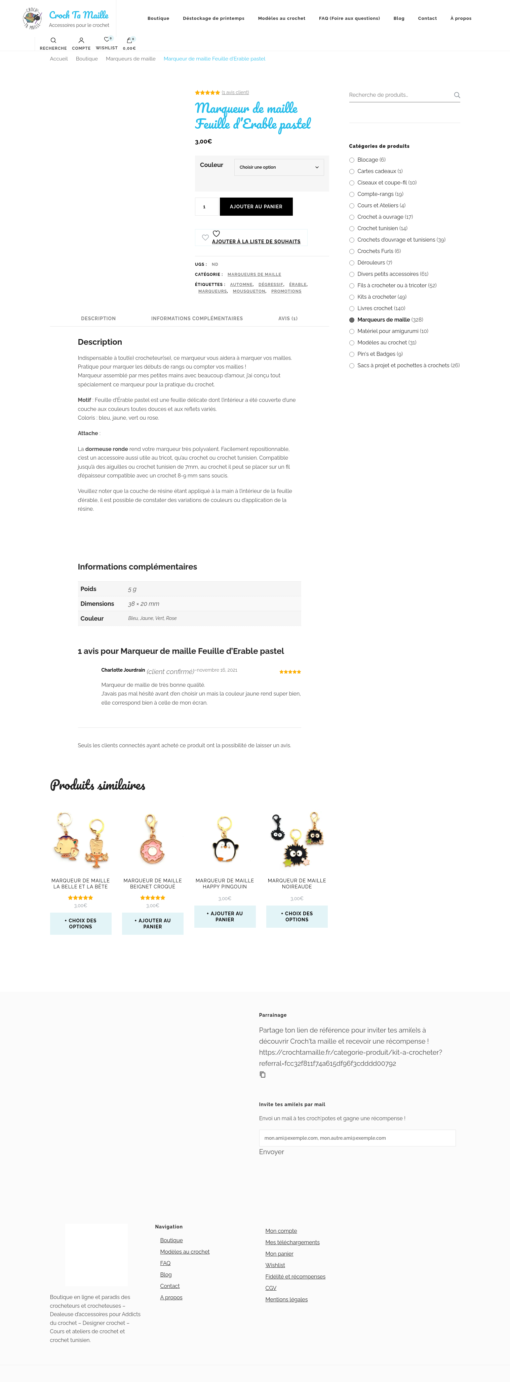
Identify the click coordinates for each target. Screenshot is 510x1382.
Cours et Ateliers (378, 205)
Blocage (368, 160)
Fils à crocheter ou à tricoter (392, 285)
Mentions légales (287, 1299)
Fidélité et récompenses (296, 1276)
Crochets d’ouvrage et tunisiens (396, 240)
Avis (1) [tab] (288, 318)
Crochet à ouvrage (381, 217)
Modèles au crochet (282, 18)
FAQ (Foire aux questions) (349, 18)
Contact (427, 18)
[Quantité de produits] (207, 207)
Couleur (211, 164)
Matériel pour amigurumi (388, 331)
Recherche (455, 95)
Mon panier (279, 1254)
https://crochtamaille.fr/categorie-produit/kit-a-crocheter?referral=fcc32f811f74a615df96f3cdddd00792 (350, 1057)
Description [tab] (98, 318)
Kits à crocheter (377, 297)
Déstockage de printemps (214, 18)
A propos (171, 1297)
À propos (461, 18)
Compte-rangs (376, 194)
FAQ (165, 1263)
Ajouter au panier (256, 206)
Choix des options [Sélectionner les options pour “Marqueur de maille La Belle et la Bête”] (83, 923)
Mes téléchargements (293, 1242)
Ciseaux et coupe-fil (382, 182)
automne (241, 284)
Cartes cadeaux (377, 171)
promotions (286, 291)
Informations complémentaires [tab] (197, 318)
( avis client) (235, 92)
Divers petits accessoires (388, 274)
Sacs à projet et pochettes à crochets (403, 365)
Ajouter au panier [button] (155, 923)
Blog (399, 18)
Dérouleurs (371, 262)
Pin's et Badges (377, 354)
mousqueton (249, 291)
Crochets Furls (376, 251)
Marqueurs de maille (254, 274)
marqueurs (212, 291)
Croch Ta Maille (78, 14)
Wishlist (275, 1265)
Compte (81, 44)
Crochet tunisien (378, 228)
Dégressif (271, 284)
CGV (271, 1288)
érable (298, 284)
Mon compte (281, 1231)
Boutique (158, 18)
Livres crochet (375, 308)
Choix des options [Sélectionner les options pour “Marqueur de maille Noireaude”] (299, 916)
